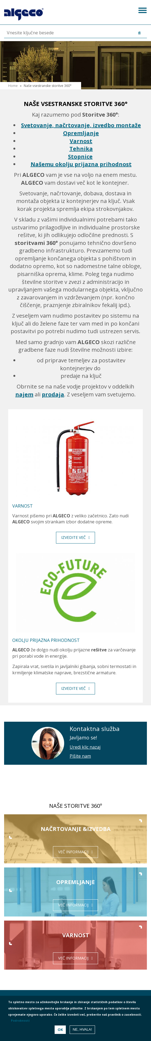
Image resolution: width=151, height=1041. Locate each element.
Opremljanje (81, 133)
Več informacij (73, 851)
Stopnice (80, 156)
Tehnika (81, 148)
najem (24, 394)
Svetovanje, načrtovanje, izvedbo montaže (81, 125)
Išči (134, 33)
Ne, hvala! (82, 1029)
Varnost (81, 141)
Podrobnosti (20, 1020)
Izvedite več (73, 537)
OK (60, 1029)
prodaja (53, 394)
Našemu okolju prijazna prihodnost (81, 164)
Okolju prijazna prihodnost (46, 640)
